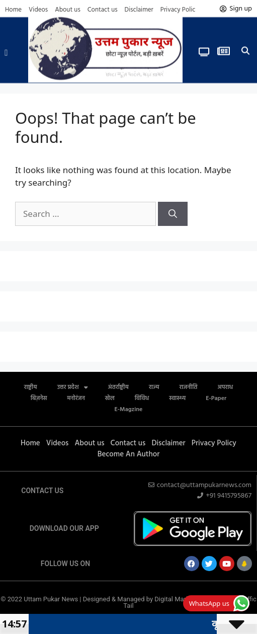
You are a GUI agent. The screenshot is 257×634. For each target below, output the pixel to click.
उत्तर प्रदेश (72, 387)
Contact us (103, 10)
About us (67, 10)
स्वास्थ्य (177, 398)
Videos (38, 10)
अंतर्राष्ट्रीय (118, 387)
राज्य (154, 387)
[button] (6, 49)
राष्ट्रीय (30, 387)
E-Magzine (129, 410)
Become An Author (129, 454)
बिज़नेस (39, 398)
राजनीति (188, 387)
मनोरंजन (76, 398)
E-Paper (216, 398)
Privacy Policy (179, 10)
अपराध (225, 387)
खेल (110, 398)
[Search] (173, 214)
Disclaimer (139, 10)
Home (13, 10)
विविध (142, 398)
